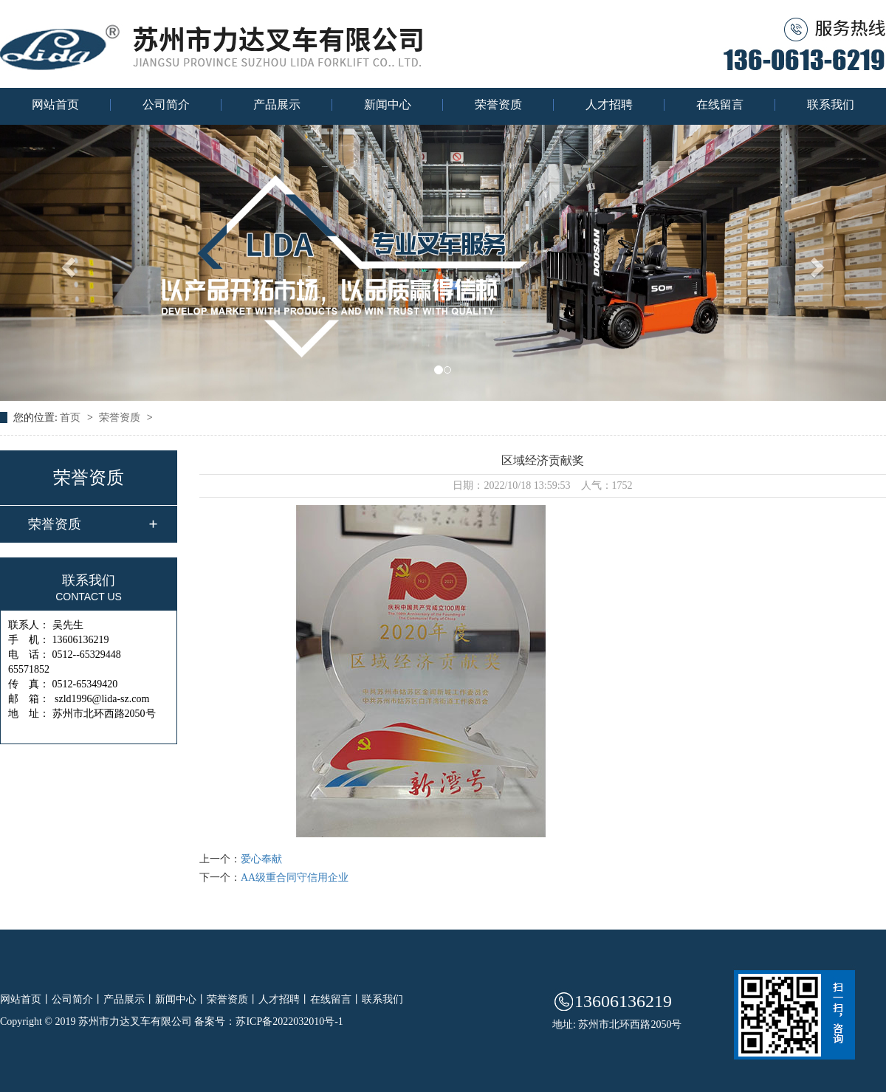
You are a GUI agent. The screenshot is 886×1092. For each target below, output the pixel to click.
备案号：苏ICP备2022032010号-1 (268, 1021)
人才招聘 (609, 105)
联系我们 (830, 105)
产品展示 (277, 105)
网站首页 (55, 105)
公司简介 (166, 105)
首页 (71, 417)
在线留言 (720, 105)
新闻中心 (387, 105)
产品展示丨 (129, 999)
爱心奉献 (261, 859)
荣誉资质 (498, 105)
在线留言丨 (336, 999)
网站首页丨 (26, 999)
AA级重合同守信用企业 (294, 877)
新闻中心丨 (181, 999)
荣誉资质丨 (232, 999)
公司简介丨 (77, 999)
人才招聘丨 (284, 999)
